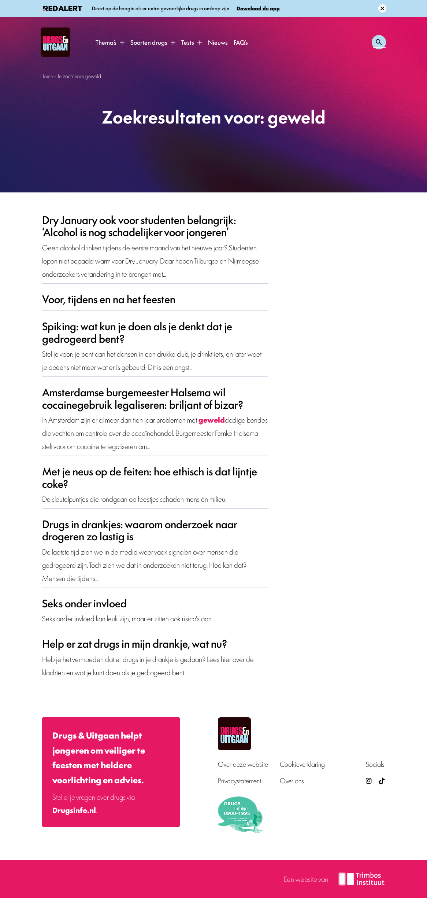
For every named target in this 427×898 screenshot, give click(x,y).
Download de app (258, 8)
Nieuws (218, 42)
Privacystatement (239, 780)
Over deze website (243, 764)
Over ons (292, 780)
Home (46, 76)
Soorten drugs (148, 42)
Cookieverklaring (302, 764)
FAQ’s (241, 42)
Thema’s (106, 42)
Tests (187, 42)
